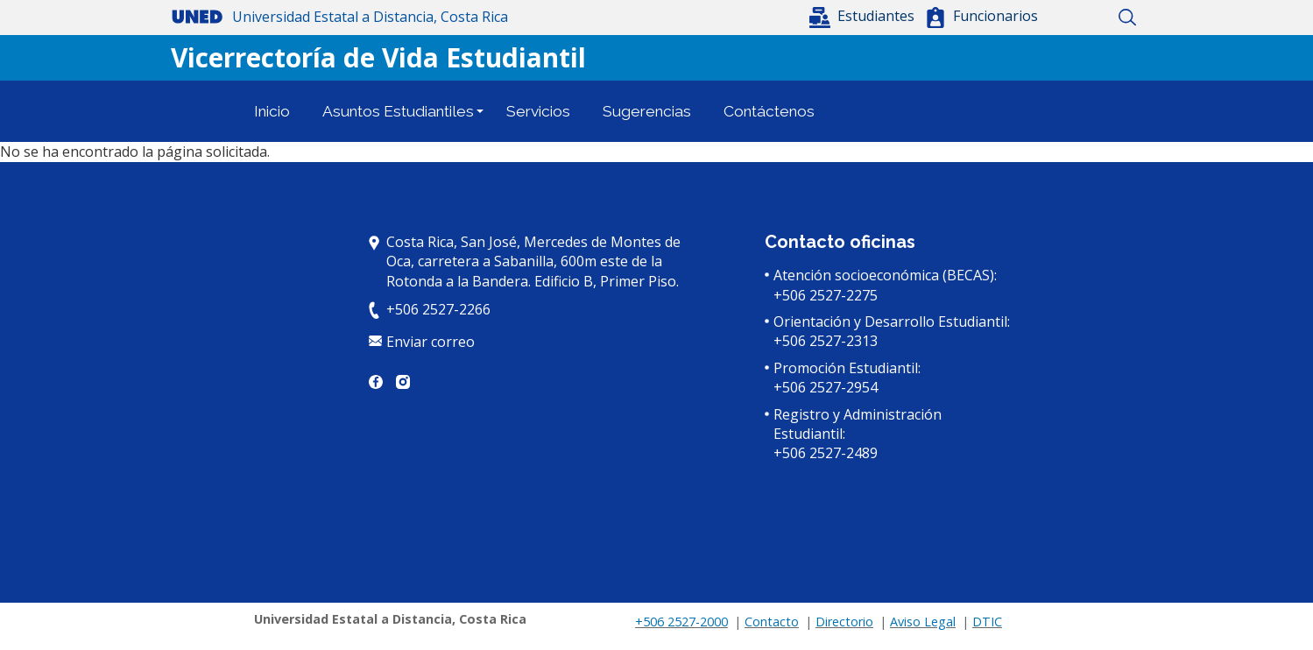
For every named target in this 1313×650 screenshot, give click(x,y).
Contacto (772, 621)
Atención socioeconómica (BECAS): (885, 275)
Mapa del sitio (1097, 17)
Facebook (376, 382)
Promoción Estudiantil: (847, 368)
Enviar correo (430, 341)
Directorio (844, 621)
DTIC (987, 621)
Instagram (403, 382)
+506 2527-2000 (681, 621)
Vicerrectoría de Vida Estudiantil (378, 57)
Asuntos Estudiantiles (398, 111)
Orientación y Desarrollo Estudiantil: (891, 321)
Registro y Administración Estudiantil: (857, 424)
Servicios (538, 111)
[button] (863, 15)
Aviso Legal (923, 621)
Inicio (1066, 17)
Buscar (1127, 17)
